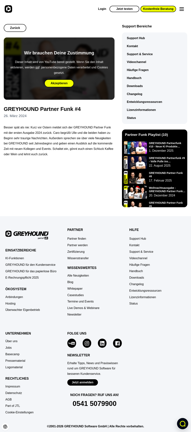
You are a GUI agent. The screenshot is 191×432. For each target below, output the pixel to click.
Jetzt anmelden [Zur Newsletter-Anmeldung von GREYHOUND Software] (82, 382)
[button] (19, 412)
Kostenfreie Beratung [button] (158, 8)
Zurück (15, 27)
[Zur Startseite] (8, 9)
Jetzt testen (124, 8)
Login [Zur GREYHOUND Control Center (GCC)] (102, 8)
